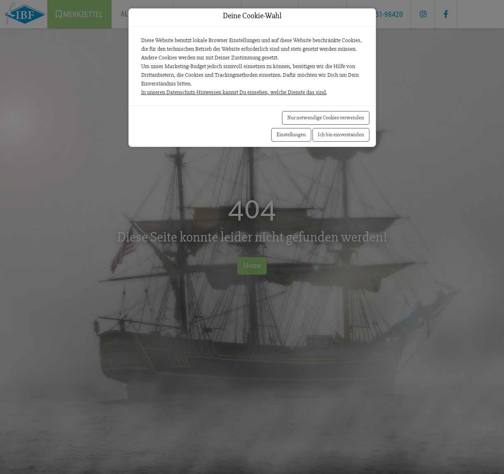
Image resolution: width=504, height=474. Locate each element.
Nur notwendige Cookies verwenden (325, 117)
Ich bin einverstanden (341, 134)
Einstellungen (291, 134)
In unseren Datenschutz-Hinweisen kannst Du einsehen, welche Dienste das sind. (234, 92)
